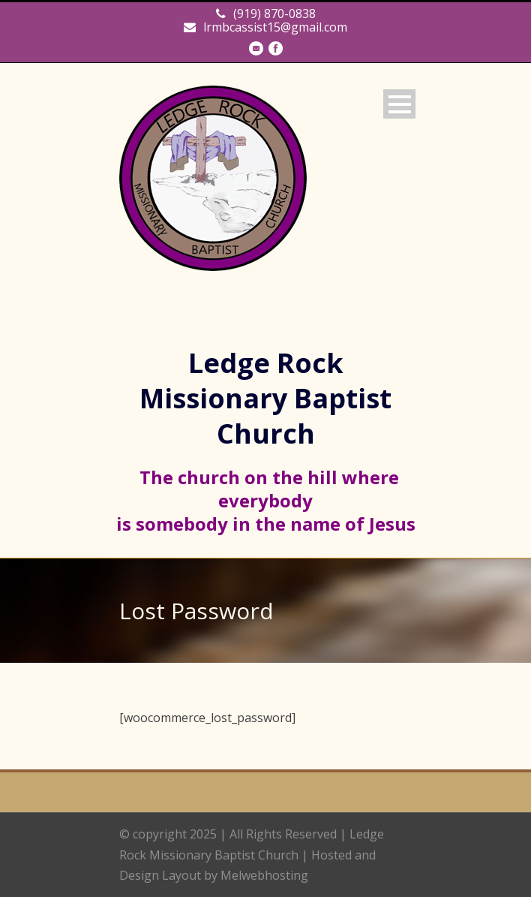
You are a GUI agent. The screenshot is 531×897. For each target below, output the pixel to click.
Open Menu (399, 104)
